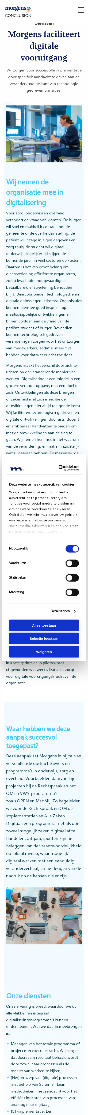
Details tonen (60, 611)
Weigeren (44, 652)
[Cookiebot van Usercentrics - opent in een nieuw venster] (60, 468)
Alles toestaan (44, 625)
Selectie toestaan (44, 638)
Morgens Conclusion (18, 11)
